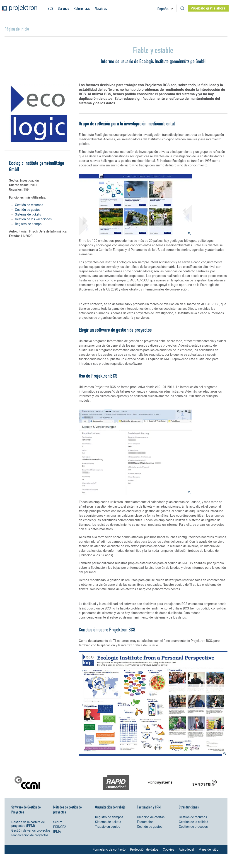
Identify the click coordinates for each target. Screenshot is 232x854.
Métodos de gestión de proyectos (67, 809)
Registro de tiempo (28, 224)
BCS (50, 8)
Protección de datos (144, 849)
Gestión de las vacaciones (33, 219)
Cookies (168, 849)
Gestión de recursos (29, 205)
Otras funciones (189, 807)
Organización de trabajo (110, 807)
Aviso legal (186, 849)
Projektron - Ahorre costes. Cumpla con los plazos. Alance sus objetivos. (19, 8)
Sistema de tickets (28, 214)
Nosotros (101, 8)
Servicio (63, 8)
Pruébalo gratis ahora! (208, 8)
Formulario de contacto (109, 849)
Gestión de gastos (28, 209)
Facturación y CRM (149, 807)
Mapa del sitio (208, 849)
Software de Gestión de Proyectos (26, 809)
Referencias (82, 8)
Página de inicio (17, 29)
